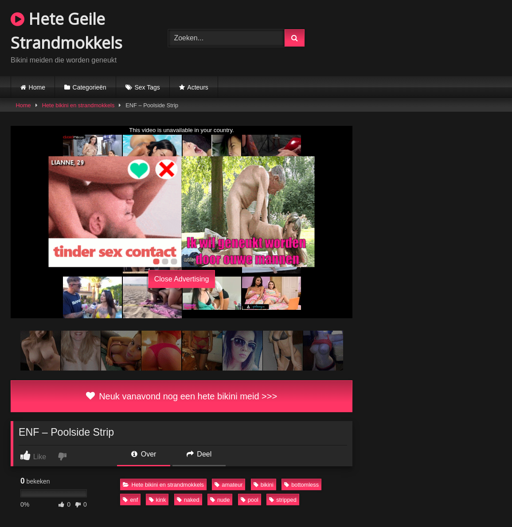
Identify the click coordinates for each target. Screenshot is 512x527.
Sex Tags (147, 87)
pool (249, 499)
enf (130, 499)
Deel (199, 454)
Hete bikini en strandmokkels (78, 105)
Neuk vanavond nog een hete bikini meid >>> (181, 396)
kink (157, 499)
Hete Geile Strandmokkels (66, 31)
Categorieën (89, 87)
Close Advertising (181, 278)
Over (143, 454)
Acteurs (197, 87)
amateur (228, 484)
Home (37, 87)
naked (188, 499)
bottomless (301, 484)
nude (220, 499)
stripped (283, 499)
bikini (264, 484)
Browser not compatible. (418, 36)
